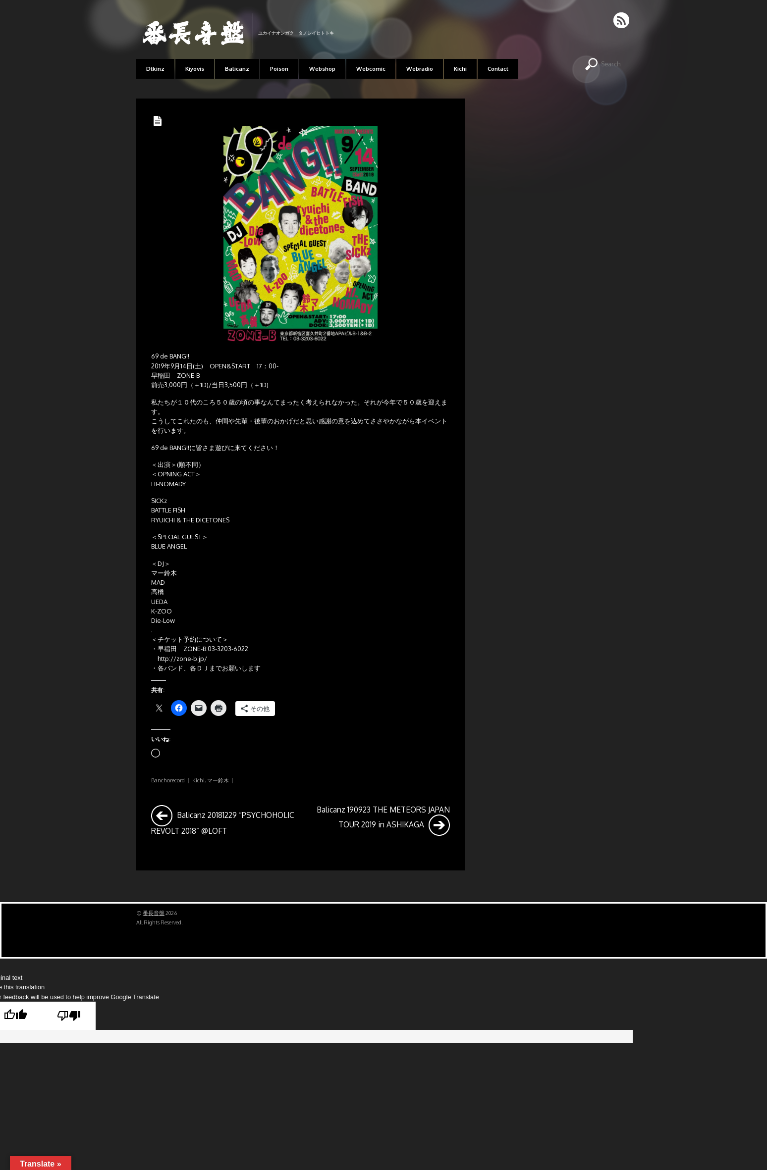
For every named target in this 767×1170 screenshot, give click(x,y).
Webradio (419, 68)
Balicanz (237, 68)
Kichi (460, 68)
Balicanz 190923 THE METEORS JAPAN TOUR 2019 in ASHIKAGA (383, 820)
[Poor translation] (69, 1016)
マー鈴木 (218, 780)
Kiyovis (194, 68)
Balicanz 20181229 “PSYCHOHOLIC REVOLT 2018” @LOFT (222, 820)
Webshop (322, 68)
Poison (279, 68)
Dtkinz (155, 68)
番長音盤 (153, 913)
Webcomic (370, 68)
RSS (622, 20)
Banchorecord (168, 780)
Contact (498, 68)
